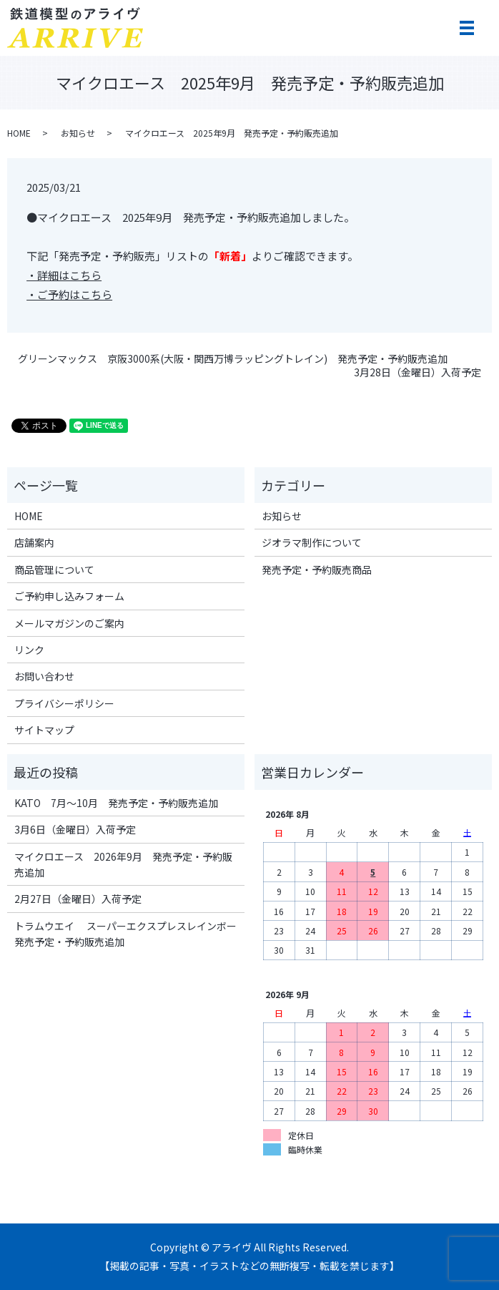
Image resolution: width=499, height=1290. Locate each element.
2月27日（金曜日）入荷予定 (78, 898)
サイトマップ (44, 730)
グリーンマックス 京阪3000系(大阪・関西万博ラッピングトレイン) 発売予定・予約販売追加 (233, 359)
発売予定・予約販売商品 (317, 569)
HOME (19, 133)
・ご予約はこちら (69, 294)
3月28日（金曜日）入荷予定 (417, 372)
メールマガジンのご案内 (69, 623)
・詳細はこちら (64, 275)
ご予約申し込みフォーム (69, 596)
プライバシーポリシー (64, 703)
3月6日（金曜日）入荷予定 (75, 829)
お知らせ (78, 133)
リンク (29, 649)
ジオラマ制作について (312, 542)
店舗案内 (34, 542)
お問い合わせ (44, 676)
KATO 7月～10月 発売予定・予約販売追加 (116, 803)
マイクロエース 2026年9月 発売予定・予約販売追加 (123, 864)
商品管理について (54, 569)
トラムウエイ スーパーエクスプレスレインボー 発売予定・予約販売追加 (126, 934)
